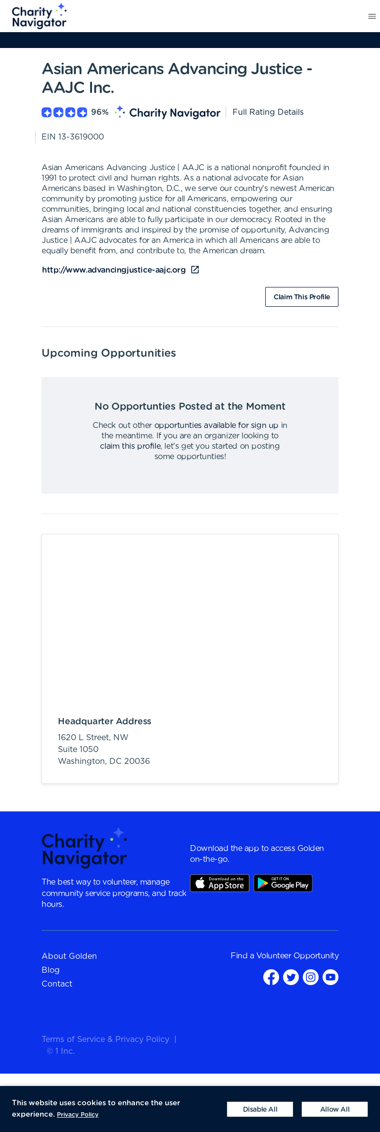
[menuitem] (33, 16)
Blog (51, 970)
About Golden (69, 956)
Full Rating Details (268, 112)
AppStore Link (219, 883)
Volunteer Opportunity (297, 956)
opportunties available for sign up (216, 425)
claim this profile (130, 446)
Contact (57, 984)
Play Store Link (283, 883)
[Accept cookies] (334, 1109)
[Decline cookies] (260, 1109)
